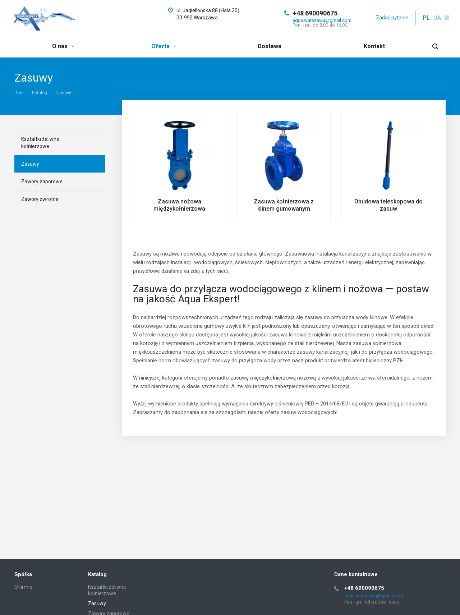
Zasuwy (30, 164)
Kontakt (374, 46)
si (447, 17)
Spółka (23, 574)
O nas (63, 46)
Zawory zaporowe (42, 181)
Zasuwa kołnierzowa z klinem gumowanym (284, 205)
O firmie (23, 587)
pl (426, 17)
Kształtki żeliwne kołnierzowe (40, 142)
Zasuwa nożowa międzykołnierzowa (179, 205)
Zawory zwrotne (40, 199)
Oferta (163, 46)
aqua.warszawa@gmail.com (322, 20)
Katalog (97, 574)
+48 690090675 (315, 13)
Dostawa (269, 46)
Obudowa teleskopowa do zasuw (388, 205)
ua (437, 17)
